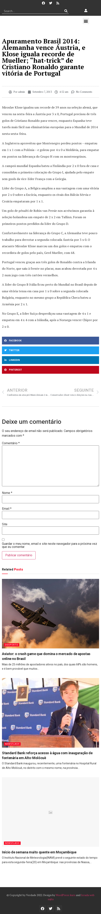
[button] (86, 21)
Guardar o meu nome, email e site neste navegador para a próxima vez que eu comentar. (49, 545)
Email (6, 508)
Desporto (11, 645)
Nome (7, 493)
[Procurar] (66, 11)
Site (4, 524)
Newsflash (12, 744)
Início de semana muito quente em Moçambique (39, 852)
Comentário (11, 443)
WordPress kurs (65, 895)
